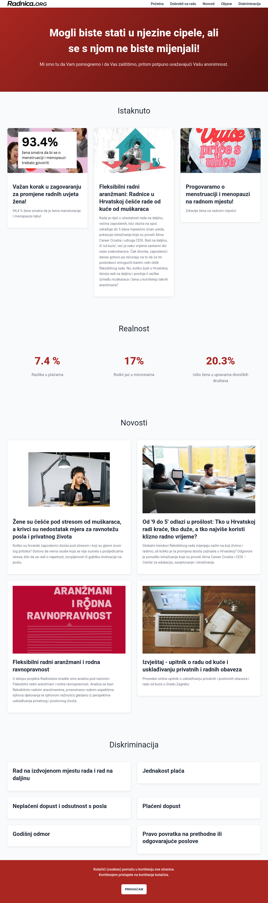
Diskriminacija (250, 4)
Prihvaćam (134, 889)
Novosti (209, 4)
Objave (226, 4)
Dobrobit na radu (183, 4)
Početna (157, 4)
